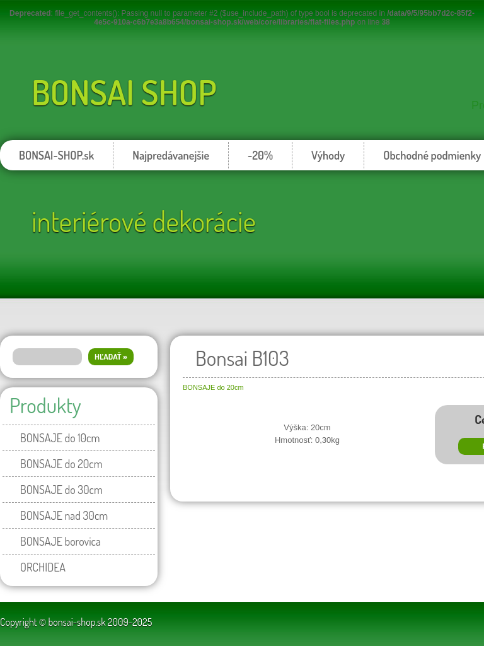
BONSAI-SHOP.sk (56, 155)
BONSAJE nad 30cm (64, 515)
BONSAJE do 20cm (61, 464)
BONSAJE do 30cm (61, 489)
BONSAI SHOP (124, 92)
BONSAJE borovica (60, 541)
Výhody (328, 155)
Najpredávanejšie (170, 155)
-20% (260, 155)
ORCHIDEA (43, 567)
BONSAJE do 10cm (60, 438)
